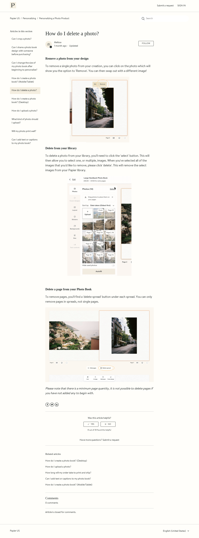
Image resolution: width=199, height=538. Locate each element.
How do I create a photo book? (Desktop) (24, 101)
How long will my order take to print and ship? (68, 473)
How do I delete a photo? (24, 90)
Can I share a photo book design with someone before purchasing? (24, 51)
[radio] (90, 424)
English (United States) (174, 531)
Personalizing (29, 18)
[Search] (164, 18)
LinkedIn (57, 405)
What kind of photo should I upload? (25, 121)
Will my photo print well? (24, 131)
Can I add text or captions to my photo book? (25, 142)
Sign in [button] (181, 6)
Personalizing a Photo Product (54, 18)
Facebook (47, 405)
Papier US (15, 18)
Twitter (52, 405)
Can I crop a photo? (22, 39)
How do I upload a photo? (25, 111)
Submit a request (165, 6)
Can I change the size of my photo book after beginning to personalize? (24, 66)
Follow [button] (146, 43)
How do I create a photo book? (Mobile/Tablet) (24, 80)
